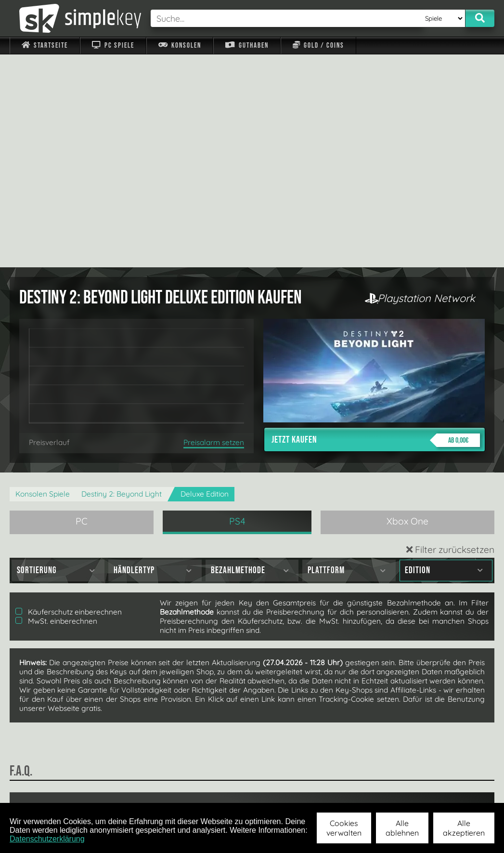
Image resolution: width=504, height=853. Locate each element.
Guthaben (246, 45)
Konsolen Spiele (42, 281)
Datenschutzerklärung (47, 839)
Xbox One (407, 308)
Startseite (45, 45)
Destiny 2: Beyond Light (121, 281)
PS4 (237, 308)
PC (82, 308)
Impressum (50, 790)
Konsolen (179, 45)
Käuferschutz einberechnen (68, 399)
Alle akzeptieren (464, 828)
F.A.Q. (203, 790)
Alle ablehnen (402, 828)
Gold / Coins (318, 45)
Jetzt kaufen (375, 227)
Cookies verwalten (344, 828)
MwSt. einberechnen (56, 408)
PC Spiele (113, 45)
